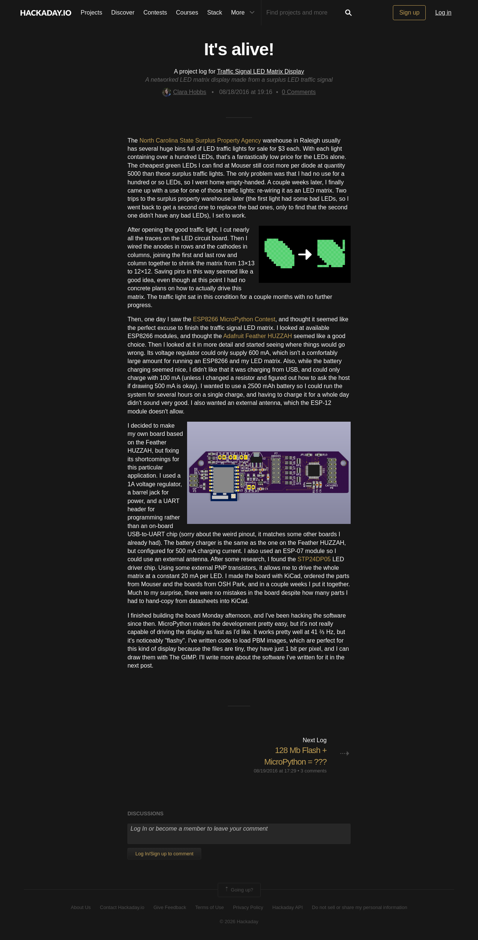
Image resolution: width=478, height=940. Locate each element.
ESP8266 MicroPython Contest (234, 319)
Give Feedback (169, 907)
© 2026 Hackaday (239, 921)
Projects (91, 12)
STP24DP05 (314, 559)
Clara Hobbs (184, 92)
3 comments (314, 771)
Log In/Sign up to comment (164, 853)
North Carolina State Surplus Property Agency (200, 140)
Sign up (409, 12)
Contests (155, 12)
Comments (299, 92)
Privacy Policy (248, 907)
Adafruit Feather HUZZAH (257, 336)
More (244, 12)
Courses (187, 12)
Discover (122, 12)
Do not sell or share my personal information (359, 907)
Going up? (239, 890)
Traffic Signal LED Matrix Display (260, 71)
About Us (81, 907)
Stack (214, 12)
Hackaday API (287, 907)
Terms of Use (209, 907)
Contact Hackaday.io (122, 907)
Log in (443, 12)
